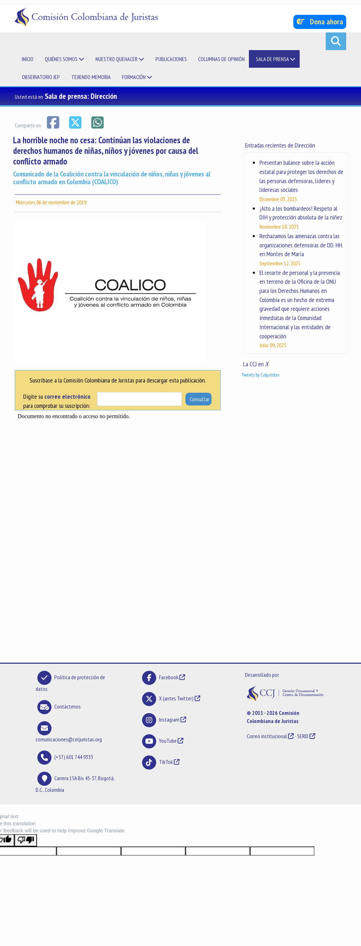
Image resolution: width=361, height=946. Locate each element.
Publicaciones (171, 58)
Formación (137, 76)
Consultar (199, 399)
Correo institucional (267, 736)
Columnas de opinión (221, 58)
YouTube (168, 740)
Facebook (169, 677)
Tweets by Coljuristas (260, 375)
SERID (302, 736)
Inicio (27, 58)
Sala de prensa (275, 58)
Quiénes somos (64, 58)
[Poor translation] (25, 840)
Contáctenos (67, 706)
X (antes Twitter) (176, 698)
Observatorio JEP (41, 76)
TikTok (166, 761)
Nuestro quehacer (120, 58)
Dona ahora (320, 21)
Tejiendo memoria (91, 76)
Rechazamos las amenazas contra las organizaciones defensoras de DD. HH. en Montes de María (301, 245)
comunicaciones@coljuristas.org (69, 739)
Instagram (169, 719)
